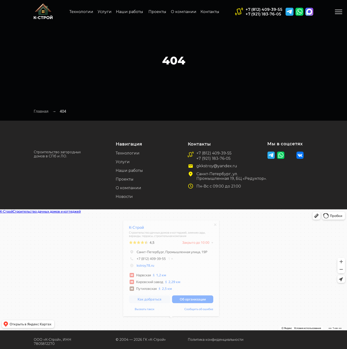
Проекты (157, 11)
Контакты (209, 11)
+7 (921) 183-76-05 (263, 14)
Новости (124, 196)
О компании (183, 11)
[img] (309, 12)
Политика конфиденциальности (215, 339)
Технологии (81, 11)
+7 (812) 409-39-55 (264, 9)
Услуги (105, 11)
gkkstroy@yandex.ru (216, 166)
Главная (41, 111)
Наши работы (129, 11)
